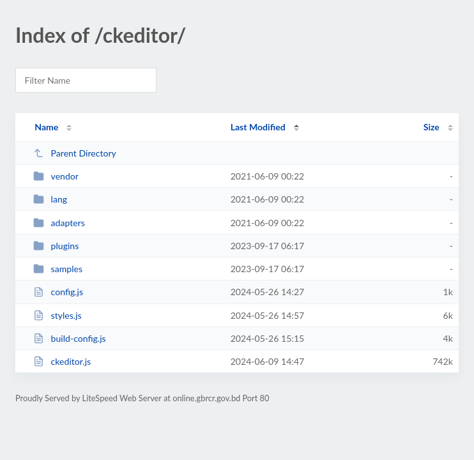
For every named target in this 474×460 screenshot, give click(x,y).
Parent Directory (74, 153)
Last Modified (258, 126)
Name (46, 126)
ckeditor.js (62, 361)
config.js (58, 291)
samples (57, 268)
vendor (56, 176)
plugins (56, 245)
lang (50, 199)
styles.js (57, 315)
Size (432, 126)
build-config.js (69, 338)
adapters (59, 222)
